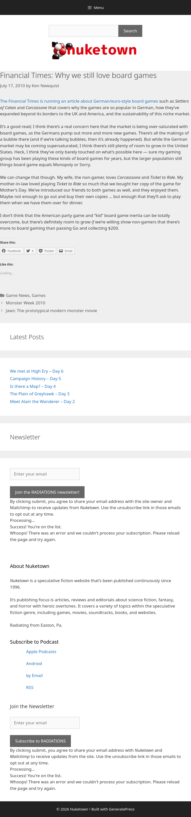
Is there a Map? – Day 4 (33, 386)
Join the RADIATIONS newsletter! (47, 492)
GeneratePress (122, 809)
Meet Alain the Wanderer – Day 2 (42, 401)
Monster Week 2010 (25, 303)
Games (39, 295)
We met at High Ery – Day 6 (36, 371)
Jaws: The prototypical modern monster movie (51, 310)
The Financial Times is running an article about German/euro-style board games (79, 101)
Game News (18, 295)
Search (130, 31)
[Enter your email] (45, 474)
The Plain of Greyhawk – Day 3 (40, 394)
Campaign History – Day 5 (35, 378)
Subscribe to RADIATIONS (40, 741)
